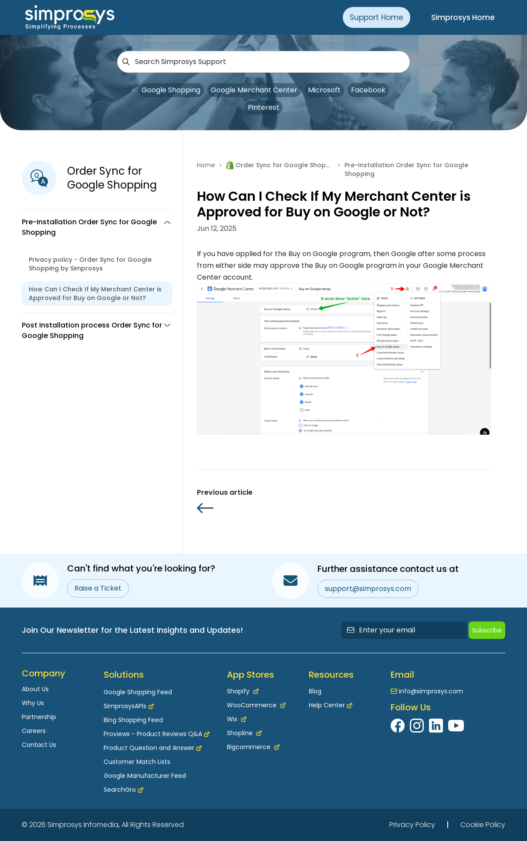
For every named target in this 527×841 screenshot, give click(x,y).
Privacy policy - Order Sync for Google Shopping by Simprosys (90, 264)
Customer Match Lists (137, 761)
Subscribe (487, 630)
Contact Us (39, 744)
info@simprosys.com (431, 691)
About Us (35, 689)
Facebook (368, 90)
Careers (34, 730)
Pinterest (263, 107)
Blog (315, 691)
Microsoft (324, 90)
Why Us (33, 703)
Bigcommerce (253, 747)
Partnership (39, 717)
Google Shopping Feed (138, 692)
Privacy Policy (412, 825)
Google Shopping (171, 90)
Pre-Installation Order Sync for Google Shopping (406, 169)
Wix (237, 719)
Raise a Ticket (98, 588)
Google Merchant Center (254, 90)
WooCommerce (256, 705)
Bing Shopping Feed (133, 720)
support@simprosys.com (368, 589)
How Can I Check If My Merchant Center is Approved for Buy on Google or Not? (95, 293)
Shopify (243, 691)
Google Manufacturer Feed (145, 775)
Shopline (244, 733)
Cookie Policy (482, 825)
